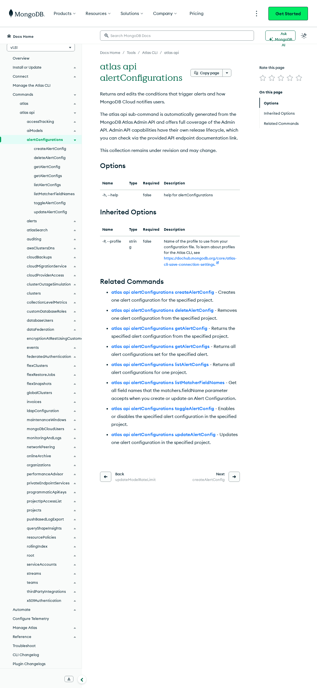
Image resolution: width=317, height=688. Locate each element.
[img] (262, 78)
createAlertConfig (50, 148)
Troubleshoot (24, 645)
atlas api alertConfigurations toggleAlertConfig (162, 408)
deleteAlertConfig (50, 157)
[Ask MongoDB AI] (280, 36)
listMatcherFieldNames (54, 193)
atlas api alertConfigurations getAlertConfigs (160, 346)
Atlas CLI (150, 52)
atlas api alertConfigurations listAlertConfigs (160, 364)
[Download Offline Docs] (68, 679)
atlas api (171, 52)
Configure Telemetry (31, 618)
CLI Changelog (26, 654)
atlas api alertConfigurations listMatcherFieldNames (168, 382)
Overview (21, 58)
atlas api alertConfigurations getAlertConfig (159, 328)
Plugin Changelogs (29, 663)
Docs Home (110, 52)
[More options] (226, 73)
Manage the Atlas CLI (32, 85)
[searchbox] (177, 36)
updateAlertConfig (50, 212)
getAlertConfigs (48, 175)
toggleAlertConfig (50, 203)
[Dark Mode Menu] (304, 36)
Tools (131, 52)
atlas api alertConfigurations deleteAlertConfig (162, 310)
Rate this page (272, 67)
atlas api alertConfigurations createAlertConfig (162, 292)
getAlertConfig (47, 166)
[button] (41, 47)
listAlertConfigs (47, 184)
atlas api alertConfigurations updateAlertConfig (163, 434)
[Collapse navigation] (81, 679)
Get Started (288, 13)
